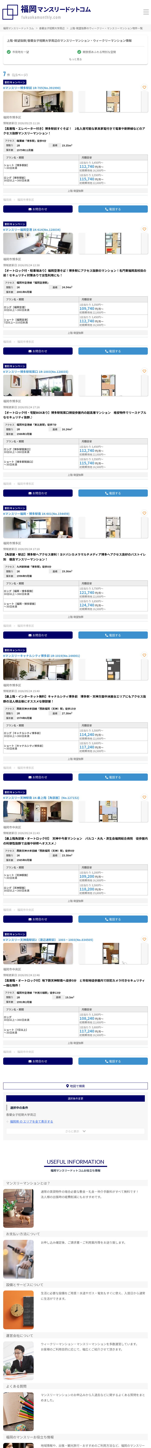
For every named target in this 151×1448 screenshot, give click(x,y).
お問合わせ (39, 209)
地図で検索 (77, 1086)
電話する (115, 209)
